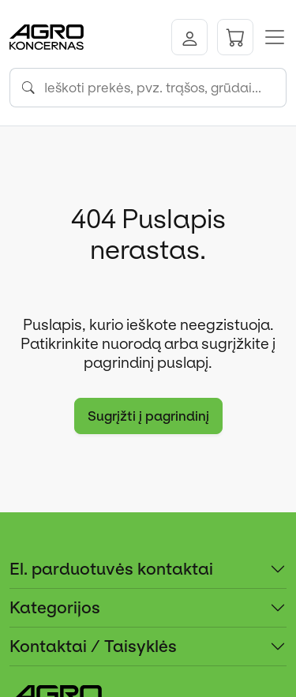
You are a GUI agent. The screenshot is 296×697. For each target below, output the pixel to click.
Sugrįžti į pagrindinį (148, 416)
